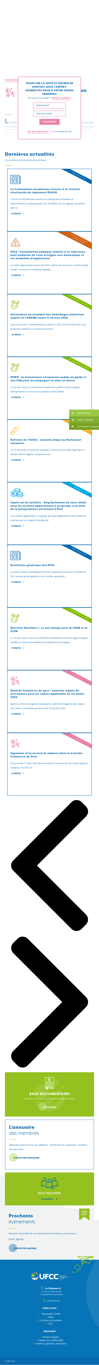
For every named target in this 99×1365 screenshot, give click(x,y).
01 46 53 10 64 (51, 1301)
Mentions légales (50, 1337)
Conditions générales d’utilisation (51, 1343)
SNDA (51, 1317)
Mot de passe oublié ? (38, 132)
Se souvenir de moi (61, 131)
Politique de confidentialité (50, 1340)
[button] (84, 413)
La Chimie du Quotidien (50, 1320)
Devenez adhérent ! (61, 98)
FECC (50, 1323)
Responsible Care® (50, 1313)
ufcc (13, 1361)
